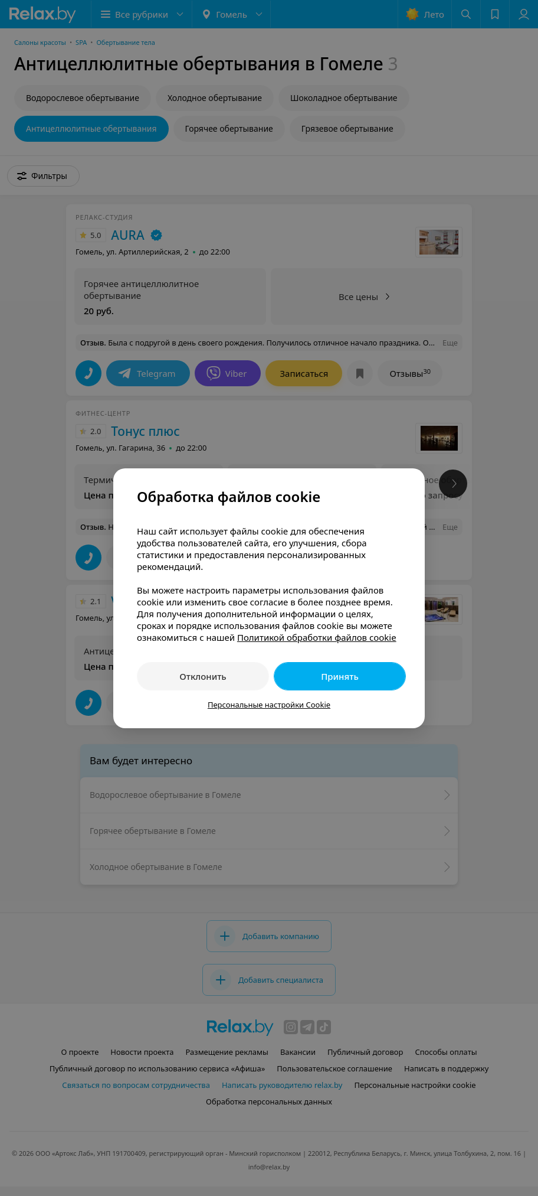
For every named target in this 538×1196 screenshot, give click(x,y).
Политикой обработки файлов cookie (316, 637)
